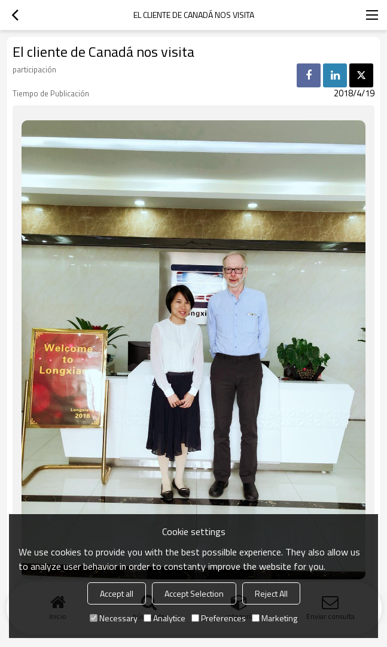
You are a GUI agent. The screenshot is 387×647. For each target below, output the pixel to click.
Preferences (218, 618)
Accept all (116, 593)
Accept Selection (194, 593)
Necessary (114, 618)
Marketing (274, 618)
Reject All (271, 593)
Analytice (164, 618)
